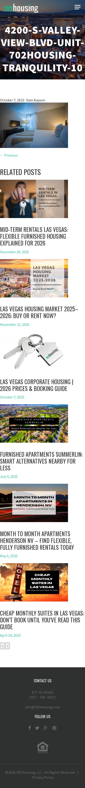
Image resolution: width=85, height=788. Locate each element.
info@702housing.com (42, 707)
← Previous (9, 155)
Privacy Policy (42, 777)
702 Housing (25, 772)
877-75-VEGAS (43, 695)
